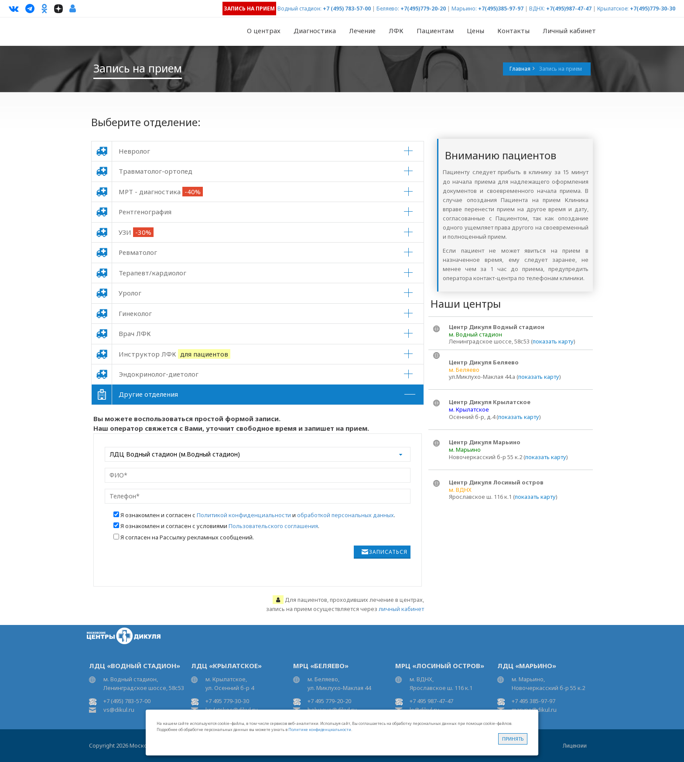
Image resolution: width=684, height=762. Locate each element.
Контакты (513, 30)
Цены (475, 30)
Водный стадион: (299, 8)
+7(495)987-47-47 (569, 8)
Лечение (362, 30)
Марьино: (464, 8)
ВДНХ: (537, 8)
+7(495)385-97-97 (500, 8)
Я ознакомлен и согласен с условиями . (219, 526)
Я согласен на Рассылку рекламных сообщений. (187, 537)
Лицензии (575, 745)
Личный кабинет (569, 30)
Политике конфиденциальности (319, 729)
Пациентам (435, 30)
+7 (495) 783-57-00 (347, 8)
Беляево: (387, 8)
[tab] (257, 151)
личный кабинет (401, 609)
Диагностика (315, 30)
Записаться (388, 552)
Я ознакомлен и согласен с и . (257, 515)
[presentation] (173, 563)
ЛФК (396, 30)
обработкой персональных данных (345, 515)
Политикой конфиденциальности (244, 515)
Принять (512, 738)
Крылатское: (613, 8)
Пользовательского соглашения (273, 526)
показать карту (553, 341)
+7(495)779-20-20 (423, 8)
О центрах (263, 30)
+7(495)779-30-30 (652, 8)
